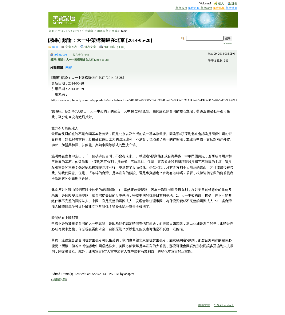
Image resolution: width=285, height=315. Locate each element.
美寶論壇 (206, 8)
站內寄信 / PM (81, 54)
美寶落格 (219, 8)
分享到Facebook (224, 305)
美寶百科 (194, 8)
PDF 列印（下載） (115, 47)
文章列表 (71, 47)
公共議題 (88, 31)
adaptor (60, 54)
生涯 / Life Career (68, 31)
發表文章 (90, 47)
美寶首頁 (181, 8)
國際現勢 (103, 31)
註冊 (234, 3)
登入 (221, 3)
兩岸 (115, 31)
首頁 (52, 31)
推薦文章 (204, 305)
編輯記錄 (59, 279)
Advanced (227, 43)
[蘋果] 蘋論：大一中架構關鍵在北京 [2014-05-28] (79, 59)
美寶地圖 (231, 8)
